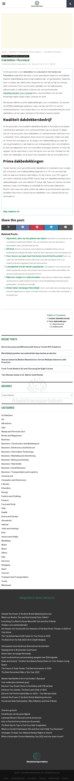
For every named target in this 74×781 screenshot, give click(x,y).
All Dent (10, 249)
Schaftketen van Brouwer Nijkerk (15, 714)
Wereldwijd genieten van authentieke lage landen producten (28, 353)
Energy (4, 492)
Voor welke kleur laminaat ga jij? (15, 682)
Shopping (5, 565)
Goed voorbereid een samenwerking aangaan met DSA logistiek (29, 657)
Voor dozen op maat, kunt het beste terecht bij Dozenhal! (34, 256)
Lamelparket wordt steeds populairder (25, 266)
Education (6, 488)
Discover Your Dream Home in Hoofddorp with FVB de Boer (27, 686)
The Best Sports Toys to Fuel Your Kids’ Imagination (23, 725)
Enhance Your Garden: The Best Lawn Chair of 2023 (24, 690)
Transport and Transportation (14, 577)
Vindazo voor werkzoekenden (14, 625)
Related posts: (58, 327)
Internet (4, 524)
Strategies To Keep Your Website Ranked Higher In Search (26, 733)
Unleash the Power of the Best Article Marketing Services (26, 614)
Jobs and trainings (10, 528)
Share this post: (58, 324)
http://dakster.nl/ (11, 211)
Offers (4, 553)
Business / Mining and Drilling (15, 460)
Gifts (3, 508)
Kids (3, 532)
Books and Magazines (11, 435)
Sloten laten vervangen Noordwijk (22, 288)
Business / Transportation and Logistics (15, 56)
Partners (42, 778)
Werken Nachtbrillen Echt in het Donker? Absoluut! (23, 679)
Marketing (6, 541)
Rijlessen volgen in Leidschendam (23, 277)
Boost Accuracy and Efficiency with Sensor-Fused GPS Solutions (31, 347)
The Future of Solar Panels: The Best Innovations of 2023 (26, 668)
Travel (4, 581)
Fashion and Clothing (11, 496)
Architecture (7, 415)
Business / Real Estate (11, 464)
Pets (3, 557)
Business (5, 440)
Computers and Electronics (13, 480)
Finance (5, 500)
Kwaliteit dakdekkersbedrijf (59, 318)
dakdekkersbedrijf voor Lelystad (17, 93)
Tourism (5, 573)
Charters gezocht (9, 710)
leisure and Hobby (9, 537)
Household (6, 520)
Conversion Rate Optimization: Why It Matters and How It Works (29, 701)
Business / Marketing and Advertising (18, 456)
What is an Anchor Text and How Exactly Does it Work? (25, 617)
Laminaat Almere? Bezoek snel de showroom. (21, 718)
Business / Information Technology (17, 452)
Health (4, 512)
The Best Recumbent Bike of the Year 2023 (20, 672)
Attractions (6, 423)
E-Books (5, 484)
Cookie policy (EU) (18, 778)
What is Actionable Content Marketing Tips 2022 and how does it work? (32, 736)
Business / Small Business (13, 468)
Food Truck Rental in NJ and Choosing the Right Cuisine (27, 369)
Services (5, 561)
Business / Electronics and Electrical (18, 448)
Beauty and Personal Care (13, 431)
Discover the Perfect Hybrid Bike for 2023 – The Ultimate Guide (28, 693)
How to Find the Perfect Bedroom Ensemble (20, 721)
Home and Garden (9, 516)
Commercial (7, 476)
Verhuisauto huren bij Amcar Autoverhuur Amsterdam (25, 646)
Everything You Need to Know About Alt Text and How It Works (28, 621)
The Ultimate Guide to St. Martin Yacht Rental (22, 375)
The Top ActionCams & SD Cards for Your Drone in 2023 (25, 636)
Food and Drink (8, 504)
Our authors (32, 778)
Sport (3, 569)
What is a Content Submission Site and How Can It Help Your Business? (32, 729)
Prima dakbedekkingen (57, 321)
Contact (65, 778)
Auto (3, 427)
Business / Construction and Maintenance (20, 444)
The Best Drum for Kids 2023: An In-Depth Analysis (23, 640)
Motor (4, 545)
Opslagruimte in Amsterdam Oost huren (19, 650)
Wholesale (6, 585)
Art (2, 419)
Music (4, 549)
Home (6, 778)
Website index (53, 778)
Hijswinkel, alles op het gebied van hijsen (26, 238)
